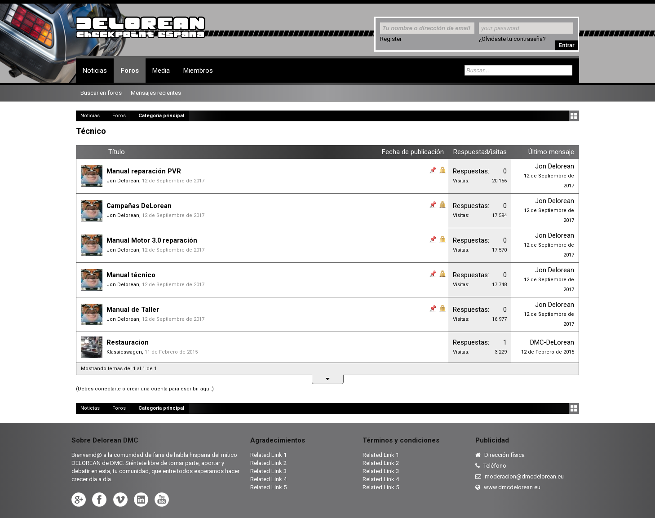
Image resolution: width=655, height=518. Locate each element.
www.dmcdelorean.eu (507, 487)
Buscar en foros (101, 92)
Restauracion (127, 342)
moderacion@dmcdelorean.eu (519, 476)
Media (161, 70)
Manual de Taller (132, 309)
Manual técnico (130, 275)
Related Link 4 (268, 479)
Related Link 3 (268, 471)
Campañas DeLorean (139, 206)
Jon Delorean (122, 181)
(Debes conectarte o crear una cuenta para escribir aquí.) (145, 389)
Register (391, 38)
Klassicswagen (124, 352)
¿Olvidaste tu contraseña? (512, 38)
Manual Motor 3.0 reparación (151, 240)
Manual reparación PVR (143, 171)
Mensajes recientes (156, 92)
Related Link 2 (268, 463)
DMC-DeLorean (552, 342)
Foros (129, 70)
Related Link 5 (268, 487)
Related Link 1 (268, 455)
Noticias (95, 70)
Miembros (198, 70)
